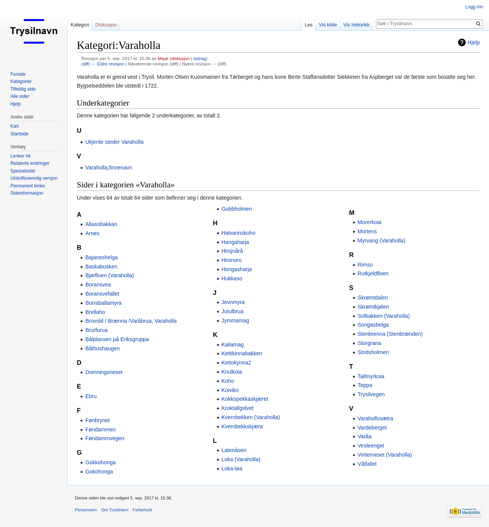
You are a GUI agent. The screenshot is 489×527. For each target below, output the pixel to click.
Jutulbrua (233, 311)
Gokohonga (99, 471)
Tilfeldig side (23, 89)
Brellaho (95, 312)
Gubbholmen (237, 209)
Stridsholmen (373, 352)
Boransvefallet (102, 294)
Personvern (86, 509)
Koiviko (230, 390)
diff (86, 63)
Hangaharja (235, 242)
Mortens (367, 231)
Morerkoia (369, 222)
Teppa (365, 385)
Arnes (92, 233)
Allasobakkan (101, 224)
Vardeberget (372, 428)
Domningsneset (103, 372)
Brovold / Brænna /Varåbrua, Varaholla (130, 321)
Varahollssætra (375, 418)
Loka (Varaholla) (241, 459)
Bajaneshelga (101, 257)
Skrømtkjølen (373, 307)
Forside (18, 74)
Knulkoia (232, 372)
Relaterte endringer (30, 163)
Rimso (365, 265)
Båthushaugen (102, 348)
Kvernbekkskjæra (242, 426)
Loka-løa (232, 468)
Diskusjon (106, 25)
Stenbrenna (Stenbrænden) (390, 334)
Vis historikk (356, 25)
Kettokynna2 (236, 362)
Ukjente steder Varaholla (114, 142)
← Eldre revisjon (107, 63)
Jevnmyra (233, 302)
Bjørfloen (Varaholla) (109, 275)
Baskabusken (101, 267)
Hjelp (474, 42)
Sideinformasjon (26, 193)
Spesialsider (22, 171)
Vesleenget (371, 445)
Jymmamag (235, 320)
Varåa (364, 436)
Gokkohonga (100, 462)
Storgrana (369, 343)
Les (308, 25)
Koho (228, 381)
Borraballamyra (103, 303)
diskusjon (180, 58)
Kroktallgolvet (238, 408)
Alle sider (19, 96)
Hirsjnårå (232, 251)
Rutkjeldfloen (373, 273)
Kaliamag (233, 345)
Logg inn (474, 7)
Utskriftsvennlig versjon (33, 178)
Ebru (91, 396)
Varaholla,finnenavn (108, 167)
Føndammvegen (104, 438)
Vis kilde (328, 25)
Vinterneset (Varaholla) (385, 455)
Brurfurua (96, 330)
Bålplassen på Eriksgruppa (117, 339)
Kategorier (20, 81)
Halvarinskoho (239, 233)
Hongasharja (237, 269)
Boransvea (98, 284)
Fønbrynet (97, 420)
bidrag (199, 58)
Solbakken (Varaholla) (384, 316)
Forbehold (142, 509)
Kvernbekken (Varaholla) (251, 417)
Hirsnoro (232, 260)
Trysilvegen (371, 394)
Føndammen (100, 429)
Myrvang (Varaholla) (381, 240)
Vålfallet (367, 464)
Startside (19, 134)
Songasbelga (373, 325)
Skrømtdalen (373, 297)
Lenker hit (20, 156)
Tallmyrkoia (371, 376)
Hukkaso (232, 278)
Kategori (80, 25)
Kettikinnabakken (242, 353)
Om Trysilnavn (114, 509)
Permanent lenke (27, 186)
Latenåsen (234, 450)
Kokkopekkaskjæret (245, 399)
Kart (14, 126)
